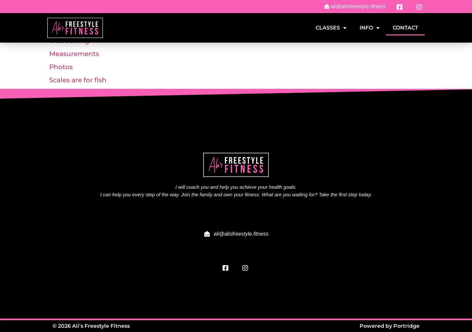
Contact (405, 28)
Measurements (74, 54)
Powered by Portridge (390, 326)
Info (370, 28)
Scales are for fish (78, 80)
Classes (331, 28)
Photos (61, 67)
